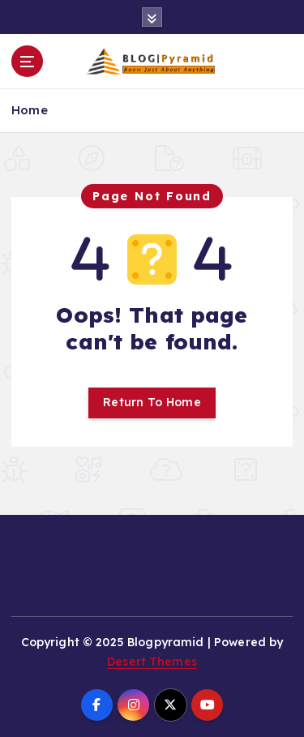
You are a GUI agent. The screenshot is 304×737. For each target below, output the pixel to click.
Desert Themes (152, 661)
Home (29, 110)
